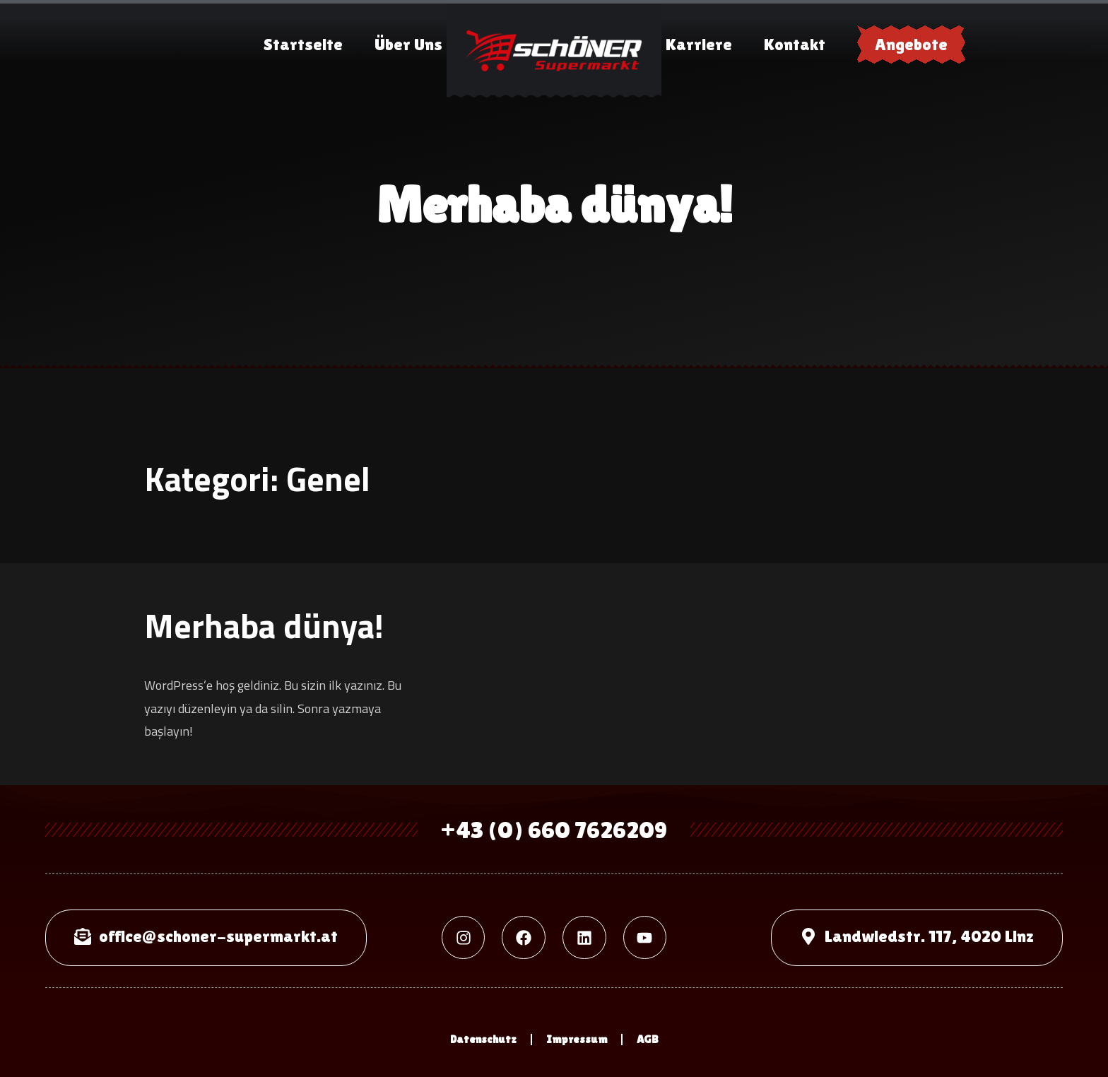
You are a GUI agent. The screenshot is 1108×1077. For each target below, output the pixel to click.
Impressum (576, 1039)
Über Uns (408, 44)
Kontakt (794, 44)
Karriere (699, 44)
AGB (648, 1039)
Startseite (303, 44)
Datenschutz (483, 1039)
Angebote (911, 44)
